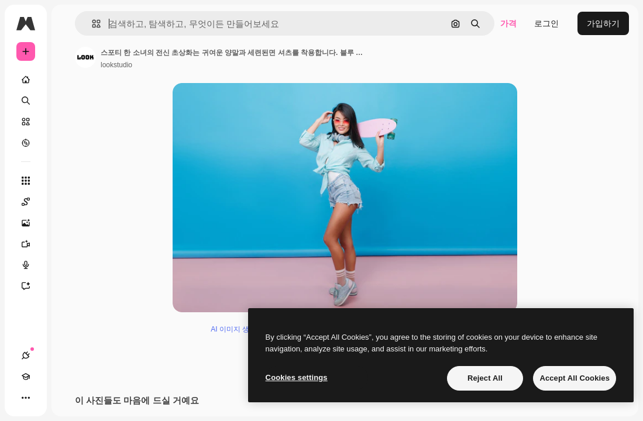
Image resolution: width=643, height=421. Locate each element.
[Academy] (25, 376)
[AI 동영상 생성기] (31, 243)
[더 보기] (25, 397)
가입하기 (603, 23)
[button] (91, 23)
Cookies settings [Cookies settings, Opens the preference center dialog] (297, 377)
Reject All (485, 378)
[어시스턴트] (31, 286)
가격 (508, 23)
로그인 (546, 23)
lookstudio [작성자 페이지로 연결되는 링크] (116, 65)
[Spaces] (31, 201)
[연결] (25, 355)
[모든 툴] (25, 180)
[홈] (25, 79)
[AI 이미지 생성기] (31, 222)
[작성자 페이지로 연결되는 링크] (85, 57)
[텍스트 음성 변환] (31, 265)
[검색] (25, 100)
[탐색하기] (25, 142)
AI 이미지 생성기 (237, 334)
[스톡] (25, 121)
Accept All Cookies (574, 378)
